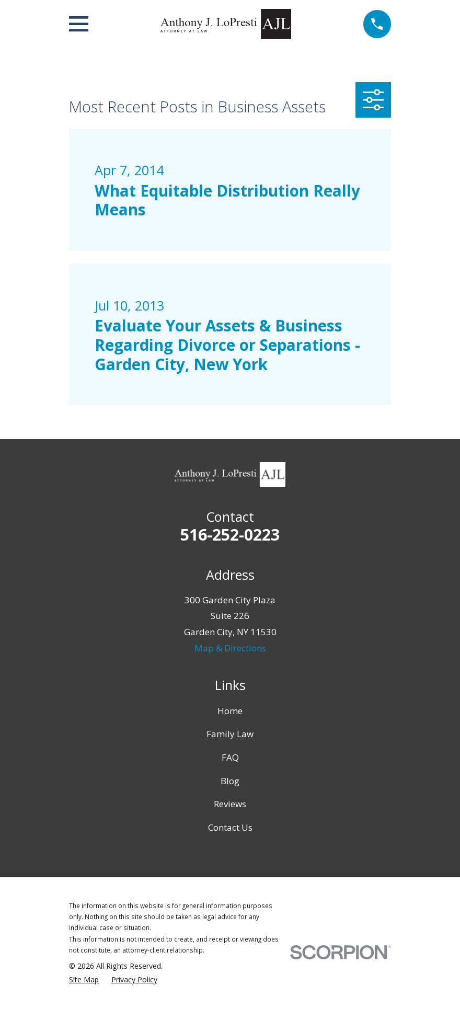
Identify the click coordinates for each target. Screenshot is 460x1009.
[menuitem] (84, 980)
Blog (230, 781)
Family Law (230, 734)
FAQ (230, 757)
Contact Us (230, 827)
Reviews (230, 804)
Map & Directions (230, 648)
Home (230, 711)
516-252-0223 (230, 534)
